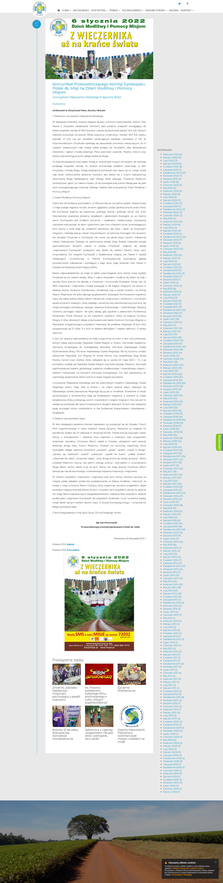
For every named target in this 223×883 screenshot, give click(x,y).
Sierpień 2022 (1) (172, 279)
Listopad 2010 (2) (172, 694)
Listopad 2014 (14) (172, 563)
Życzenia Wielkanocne (127, 689)
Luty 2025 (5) (170, 197)
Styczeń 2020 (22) (172, 374)
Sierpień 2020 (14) (172, 352)
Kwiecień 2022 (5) (172, 291)
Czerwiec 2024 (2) (172, 215)
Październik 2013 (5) (173, 602)
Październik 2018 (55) (174, 419)
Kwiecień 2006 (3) (172, 773)
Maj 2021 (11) (169, 325)
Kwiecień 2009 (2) (172, 743)
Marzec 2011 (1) (171, 682)
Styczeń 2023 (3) (172, 264)
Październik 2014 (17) (174, 566)
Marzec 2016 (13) (172, 514)
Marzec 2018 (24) (172, 441)
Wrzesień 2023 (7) (172, 239)
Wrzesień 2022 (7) (172, 276)
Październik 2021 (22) (174, 310)
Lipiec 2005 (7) (171, 785)
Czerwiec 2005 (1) (172, 788)
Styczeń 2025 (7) (172, 200)
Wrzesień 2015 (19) (173, 532)
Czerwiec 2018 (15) (173, 432)
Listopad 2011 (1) (171, 660)
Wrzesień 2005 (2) (172, 782)
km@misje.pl (121, 851)
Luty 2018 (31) (170, 444)
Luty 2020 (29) (170, 371)
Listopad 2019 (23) (172, 380)
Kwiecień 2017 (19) (172, 474)
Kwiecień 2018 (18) (173, 438)
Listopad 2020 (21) (172, 343)
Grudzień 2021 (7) (172, 303)
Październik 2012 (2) (173, 639)
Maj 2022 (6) (169, 288)
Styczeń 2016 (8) (171, 520)
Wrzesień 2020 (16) (173, 349)
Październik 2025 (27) (174, 172)
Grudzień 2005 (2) (172, 779)
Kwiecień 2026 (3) (172, 154)
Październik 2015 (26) (174, 529)
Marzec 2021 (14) (172, 331)
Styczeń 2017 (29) (172, 483)
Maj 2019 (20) (170, 398)
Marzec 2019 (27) (172, 404)
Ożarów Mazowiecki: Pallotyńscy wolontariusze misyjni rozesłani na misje (131, 735)
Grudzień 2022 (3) (172, 267)
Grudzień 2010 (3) (172, 691)
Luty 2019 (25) (170, 407)
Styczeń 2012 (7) (171, 654)
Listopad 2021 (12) (172, 306)
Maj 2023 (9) (169, 252)
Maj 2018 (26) (170, 435)
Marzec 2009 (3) (172, 746)
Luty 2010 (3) (169, 715)
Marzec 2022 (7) (171, 294)
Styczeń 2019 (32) (172, 410)
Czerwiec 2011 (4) (172, 672)
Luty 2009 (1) (170, 749)
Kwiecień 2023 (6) (172, 255)
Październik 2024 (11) (174, 209)
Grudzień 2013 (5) (172, 596)
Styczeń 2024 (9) (172, 230)
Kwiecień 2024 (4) (172, 221)
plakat (70, 544)
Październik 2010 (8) (173, 697)
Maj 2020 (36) (170, 361)
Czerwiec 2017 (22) (173, 468)
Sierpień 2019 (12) (172, 389)
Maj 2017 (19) (170, 471)
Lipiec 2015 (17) (171, 538)
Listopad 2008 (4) (172, 755)
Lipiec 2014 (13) (171, 575)
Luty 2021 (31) (170, 334)
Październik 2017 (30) (174, 456)
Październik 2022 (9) (174, 273)
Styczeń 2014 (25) (172, 593)
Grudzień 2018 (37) (173, 413)
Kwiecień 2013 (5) (172, 621)
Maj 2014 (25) (170, 581)
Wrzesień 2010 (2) (172, 700)
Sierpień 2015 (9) (172, 535)
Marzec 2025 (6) (171, 194)
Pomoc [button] (115, 10)
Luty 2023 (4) (170, 261)
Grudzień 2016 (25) (173, 486)
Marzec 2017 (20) (172, 477)
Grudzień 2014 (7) (172, 560)
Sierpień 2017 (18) (172, 462)
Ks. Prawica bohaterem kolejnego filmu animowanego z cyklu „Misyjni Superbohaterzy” (96, 695)
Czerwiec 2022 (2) (172, 285)
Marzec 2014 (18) (172, 587)
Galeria (173, 10)
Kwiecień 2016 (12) (172, 511)
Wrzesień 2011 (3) (172, 666)
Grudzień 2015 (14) (172, 523)
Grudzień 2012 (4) (172, 633)
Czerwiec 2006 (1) (172, 770)
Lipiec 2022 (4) (171, 282)
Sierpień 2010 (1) (171, 703)
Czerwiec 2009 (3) (172, 737)
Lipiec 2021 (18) (171, 319)
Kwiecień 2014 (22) (173, 584)
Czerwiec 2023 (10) (173, 249)
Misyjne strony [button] (156, 10)
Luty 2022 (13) (170, 297)
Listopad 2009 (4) (172, 724)
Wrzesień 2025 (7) (172, 175)
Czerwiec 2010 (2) (172, 706)
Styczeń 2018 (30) (172, 447)
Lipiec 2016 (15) (171, 502)
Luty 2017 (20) (170, 480)
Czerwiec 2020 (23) (173, 358)
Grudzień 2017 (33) (173, 450)
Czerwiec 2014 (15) (173, 578)
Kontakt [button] (187, 10)
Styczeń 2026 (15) (172, 163)
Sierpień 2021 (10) (172, 316)
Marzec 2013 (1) (171, 624)
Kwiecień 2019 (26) (173, 401)
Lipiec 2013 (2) (170, 612)
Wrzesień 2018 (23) (173, 422)
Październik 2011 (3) (173, 663)
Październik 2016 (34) (174, 493)
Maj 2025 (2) (169, 188)
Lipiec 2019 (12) (171, 392)
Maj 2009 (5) (169, 740)
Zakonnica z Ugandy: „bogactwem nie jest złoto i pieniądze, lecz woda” (99, 734)
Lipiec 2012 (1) (170, 642)
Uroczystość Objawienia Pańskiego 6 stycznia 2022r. (87, 97)
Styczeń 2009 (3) (172, 752)
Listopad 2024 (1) (172, 206)
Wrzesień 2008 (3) (172, 761)
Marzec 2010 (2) (171, 712)
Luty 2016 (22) (170, 517)
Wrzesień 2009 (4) (173, 730)
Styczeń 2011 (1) (171, 688)
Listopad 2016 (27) (172, 490)
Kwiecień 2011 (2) (172, 679)
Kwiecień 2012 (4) (172, 651)
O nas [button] (66, 10)
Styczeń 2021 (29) (172, 337)
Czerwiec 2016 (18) (173, 505)
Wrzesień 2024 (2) (172, 212)
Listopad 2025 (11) (172, 169)
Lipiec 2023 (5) (171, 246)
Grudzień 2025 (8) (172, 166)
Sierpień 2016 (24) (172, 499)
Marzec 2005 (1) (171, 791)
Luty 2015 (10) (170, 554)
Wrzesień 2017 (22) (173, 459)
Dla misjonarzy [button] (132, 10)
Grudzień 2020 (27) (173, 340)
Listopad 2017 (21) (172, 453)
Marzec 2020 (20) (172, 368)
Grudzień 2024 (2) (172, 203)
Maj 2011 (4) (169, 676)
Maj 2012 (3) (169, 648)
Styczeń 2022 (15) (172, 301)
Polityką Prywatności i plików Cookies (188, 868)
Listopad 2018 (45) (173, 416)
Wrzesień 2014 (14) (173, 569)
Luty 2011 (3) (169, 685)
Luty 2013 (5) (169, 627)
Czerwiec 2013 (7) (172, 615)
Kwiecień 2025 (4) (172, 191)
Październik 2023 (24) (174, 236)
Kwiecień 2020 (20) (173, 365)
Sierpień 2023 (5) (172, 243)
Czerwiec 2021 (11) (172, 322)
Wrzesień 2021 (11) (172, 313)
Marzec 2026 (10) (172, 157)
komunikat (73, 550)
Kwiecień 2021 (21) (172, 328)
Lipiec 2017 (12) (171, 465)
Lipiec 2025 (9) (171, 182)
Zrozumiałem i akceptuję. (182, 875)
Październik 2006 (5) (174, 767)
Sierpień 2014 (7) (172, 572)
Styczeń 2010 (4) (171, 718)
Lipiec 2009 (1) (170, 734)
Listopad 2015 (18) (172, 526)
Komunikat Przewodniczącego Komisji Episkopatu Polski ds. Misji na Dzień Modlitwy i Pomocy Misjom (98, 88)
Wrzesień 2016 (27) (173, 496)
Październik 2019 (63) (174, 383)
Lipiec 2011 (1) (170, 669)
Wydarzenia (58, 103)
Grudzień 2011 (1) (172, 657)
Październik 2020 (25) (174, 346)
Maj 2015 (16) (169, 544)
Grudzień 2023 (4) (172, 233)
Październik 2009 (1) (173, 727)
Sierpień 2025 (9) (172, 179)
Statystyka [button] (99, 10)
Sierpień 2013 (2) (172, 608)
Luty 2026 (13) (170, 160)
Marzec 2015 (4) (171, 550)
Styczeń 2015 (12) (172, 557)
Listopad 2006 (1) (172, 764)
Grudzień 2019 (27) (173, 377)
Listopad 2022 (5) (172, 270)
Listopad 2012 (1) (172, 636)
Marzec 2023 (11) (172, 258)
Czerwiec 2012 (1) (172, 645)
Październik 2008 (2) (174, 758)
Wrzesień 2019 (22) (173, 386)
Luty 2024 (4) (170, 227)
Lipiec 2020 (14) (171, 355)
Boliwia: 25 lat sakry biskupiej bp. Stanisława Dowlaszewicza (65, 734)
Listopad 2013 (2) (172, 599)
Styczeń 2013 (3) (171, 630)
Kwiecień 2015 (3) (172, 547)
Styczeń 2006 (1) (171, 776)
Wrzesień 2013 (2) (172, 605)
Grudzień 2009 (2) (172, 721)
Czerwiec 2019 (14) (173, 395)
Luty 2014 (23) (170, 590)
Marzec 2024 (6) (171, 224)
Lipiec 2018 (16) (171, 428)
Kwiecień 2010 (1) (172, 709)
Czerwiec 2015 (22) (173, 541)
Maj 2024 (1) (169, 218)
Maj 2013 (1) (169, 618)
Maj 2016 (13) (169, 508)
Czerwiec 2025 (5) (172, 185)
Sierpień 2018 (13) (172, 425)
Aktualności (81, 10)
